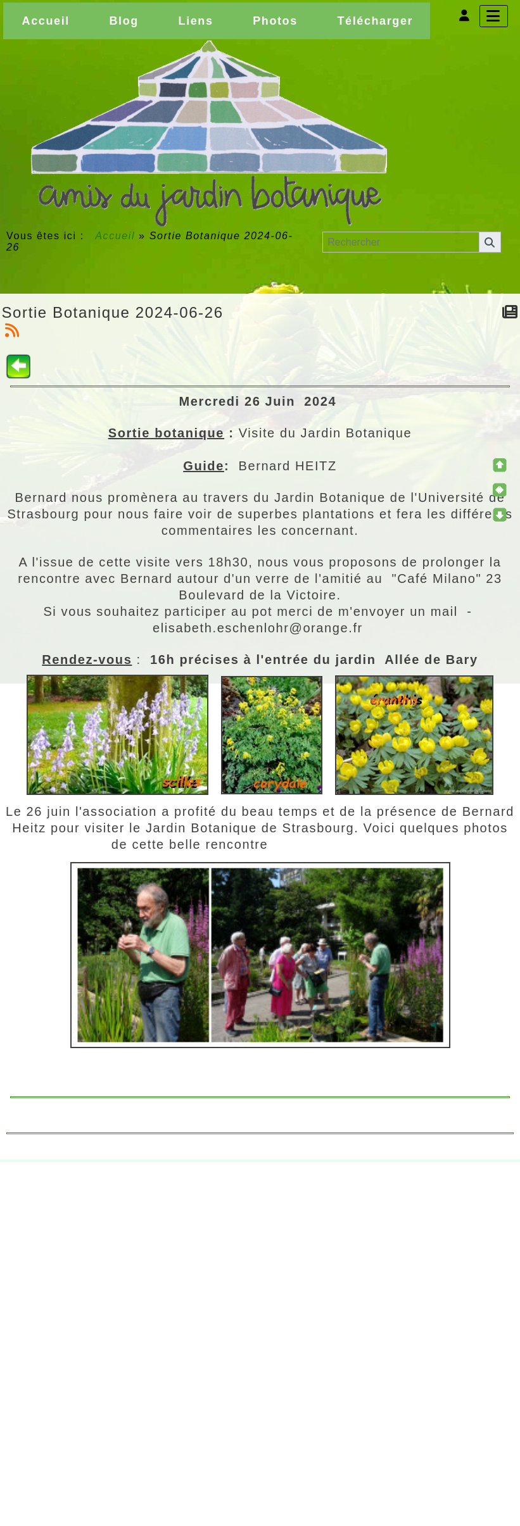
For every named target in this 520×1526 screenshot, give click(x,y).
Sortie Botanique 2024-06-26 (113, 312)
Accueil (115, 235)
